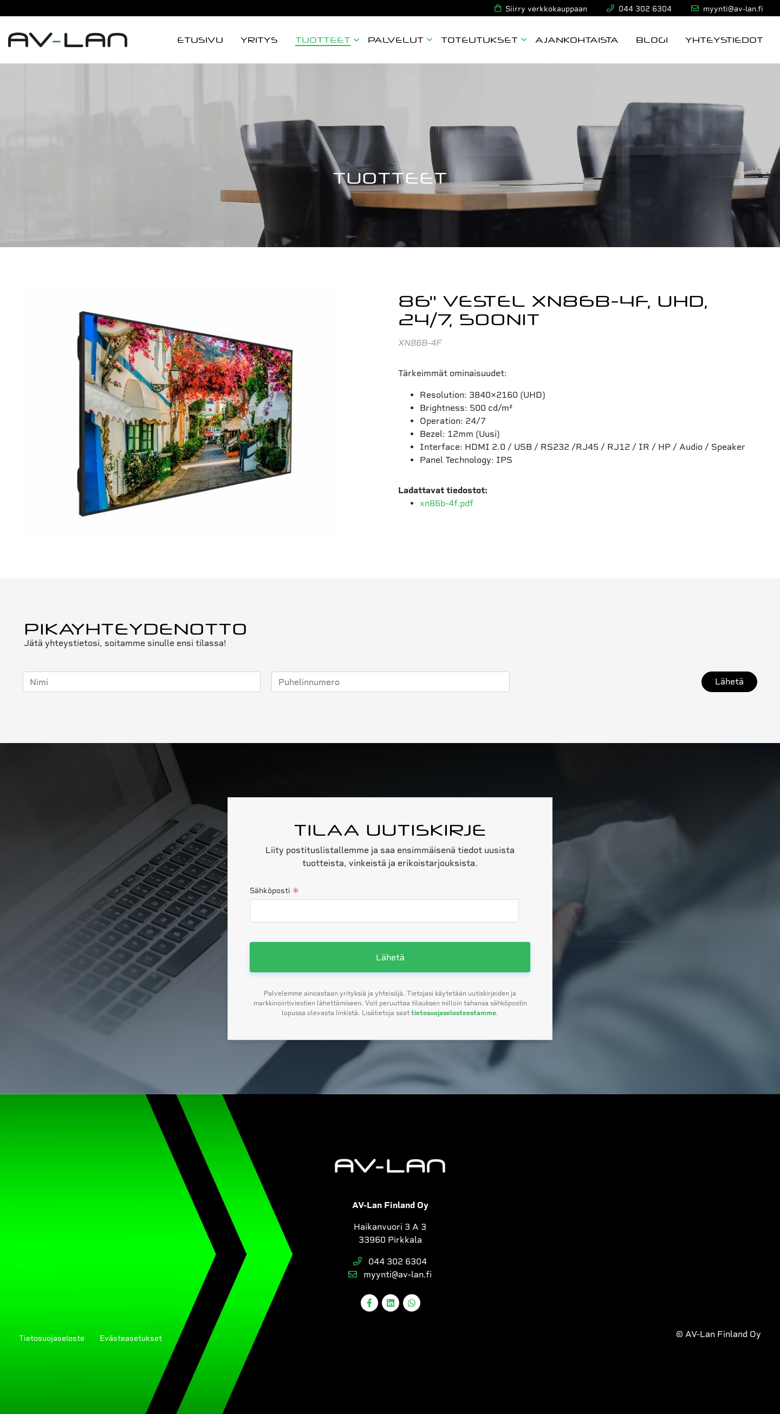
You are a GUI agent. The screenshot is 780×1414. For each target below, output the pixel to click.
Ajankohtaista (577, 39)
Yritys (259, 39)
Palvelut (396, 39)
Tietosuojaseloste (51, 1338)
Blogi (652, 39)
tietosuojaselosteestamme (453, 1013)
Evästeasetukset (131, 1338)
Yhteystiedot (724, 39)
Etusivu (200, 39)
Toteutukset (479, 39)
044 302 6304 (390, 1261)
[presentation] (603, 682)
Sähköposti (274, 891)
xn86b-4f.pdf (446, 503)
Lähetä (729, 681)
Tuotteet (322, 39)
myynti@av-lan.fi (390, 1274)
